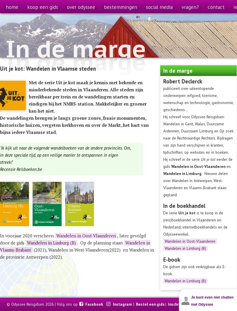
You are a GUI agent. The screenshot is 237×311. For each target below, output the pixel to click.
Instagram (123, 304)
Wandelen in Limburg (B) (185, 248)
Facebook (94, 304)
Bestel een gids (150, 304)
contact (216, 7)
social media (159, 7)
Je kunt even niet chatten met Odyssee (212, 301)
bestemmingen (120, 7)
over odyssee (81, 7)
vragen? (190, 7)
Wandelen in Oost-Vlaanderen (190, 241)
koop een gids (42, 7)
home (12, 7)
